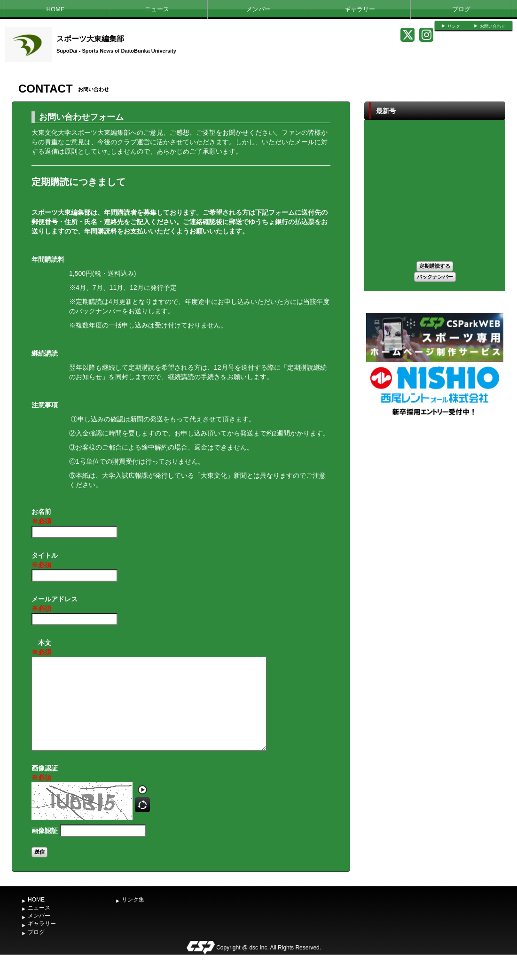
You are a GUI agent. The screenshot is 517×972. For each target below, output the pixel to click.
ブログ (461, 9)
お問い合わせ (492, 26)
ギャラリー (360, 9)
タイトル (44, 560)
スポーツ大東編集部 (90, 39)
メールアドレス (54, 604)
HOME (56, 9)
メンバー (258, 9)
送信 (39, 852)
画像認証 (44, 773)
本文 (41, 648)
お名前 (41, 517)
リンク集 (133, 899)
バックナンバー (435, 277)
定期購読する (434, 266)
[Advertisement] (434, 488)
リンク (453, 26)
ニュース (157, 9)
